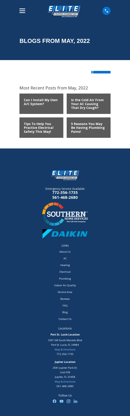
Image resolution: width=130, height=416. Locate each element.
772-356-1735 (65, 192)
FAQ (65, 305)
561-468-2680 (65, 197)
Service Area (65, 292)
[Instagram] (68, 401)
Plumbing (65, 278)
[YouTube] (61, 401)
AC (65, 258)
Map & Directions (65, 349)
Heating (65, 265)
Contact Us (65, 319)
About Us (65, 251)
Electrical (65, 271)
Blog (65, 312)
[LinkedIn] (75, 401)
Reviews (65, 299)
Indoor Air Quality (65, 285)
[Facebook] (54, 401)
